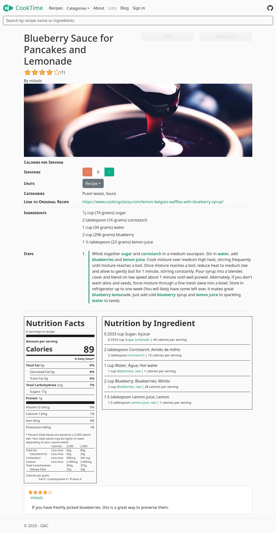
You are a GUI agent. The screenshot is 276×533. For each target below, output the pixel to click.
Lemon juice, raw (143, 402)
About (98, 8)
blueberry (101, 294)
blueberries (103, 259)
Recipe (92, 183)
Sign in (139, 8)
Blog (124, 8)
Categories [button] (77, 8)
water (223, 253)
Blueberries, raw (129, 386)
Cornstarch (136, 355)
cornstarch (151, 253)
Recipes (56, 8)
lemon (118, 294)
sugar (126, 253)
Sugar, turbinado (137, 339)
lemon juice (134, 259)
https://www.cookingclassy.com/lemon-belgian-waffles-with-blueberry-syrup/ (153, 201)
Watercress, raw (129, 371)
